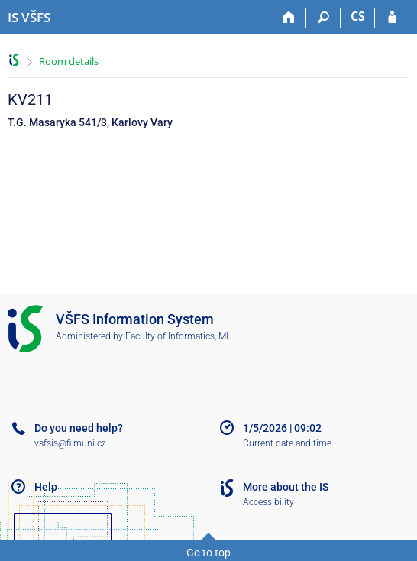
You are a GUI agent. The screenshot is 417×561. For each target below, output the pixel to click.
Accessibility (268, 502)
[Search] (323, 18)
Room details (69, 61)
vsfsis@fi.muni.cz (70, 443)
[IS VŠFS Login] (392, 18)
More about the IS (285, 487)
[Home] (289, 18)
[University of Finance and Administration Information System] (29, 18)
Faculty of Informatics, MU (178, 336)
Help (45, 487)
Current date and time (287, 443)
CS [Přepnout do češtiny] (358, 16)
